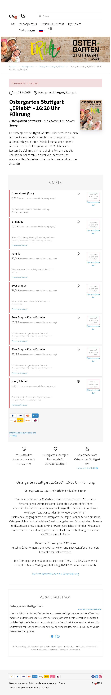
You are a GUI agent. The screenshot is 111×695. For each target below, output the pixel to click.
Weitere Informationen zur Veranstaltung (55, 574)
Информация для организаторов (32, 687)
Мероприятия (27, 66)
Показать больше (19, 245)
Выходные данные (18, 683)
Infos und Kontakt (87, 468)
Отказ (62, 683)
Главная (12, 66)
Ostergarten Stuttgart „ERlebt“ (51, 66)
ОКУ (31, 683)
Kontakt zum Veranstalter (89, 609)
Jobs (11, 687)
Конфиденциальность (46, 683)
